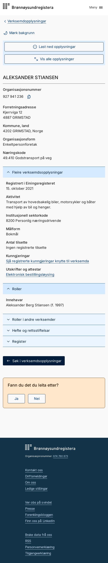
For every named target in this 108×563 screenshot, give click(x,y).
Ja (16, 399)
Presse (30, 508)
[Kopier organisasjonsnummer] (29, 96)
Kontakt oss (34, 470)
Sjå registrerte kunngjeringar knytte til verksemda (47, 261)
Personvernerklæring (40, 547)
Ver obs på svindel (38, 502)
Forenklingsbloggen (39, 515)
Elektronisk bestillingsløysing (30, 274)
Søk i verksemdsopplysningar (33, 360)
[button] (96, 7)
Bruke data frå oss (38, 535)
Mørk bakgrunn (19, 33)
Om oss (30, 482)
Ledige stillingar (36, 488)
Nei (37, 399)
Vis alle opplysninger (54, 59)
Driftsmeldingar (36, 476)
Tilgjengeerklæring (38, 553)
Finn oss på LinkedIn (40, 521)
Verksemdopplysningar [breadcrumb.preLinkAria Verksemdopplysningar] (27, 21)
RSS (28, 541)
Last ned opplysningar (54, 46)
